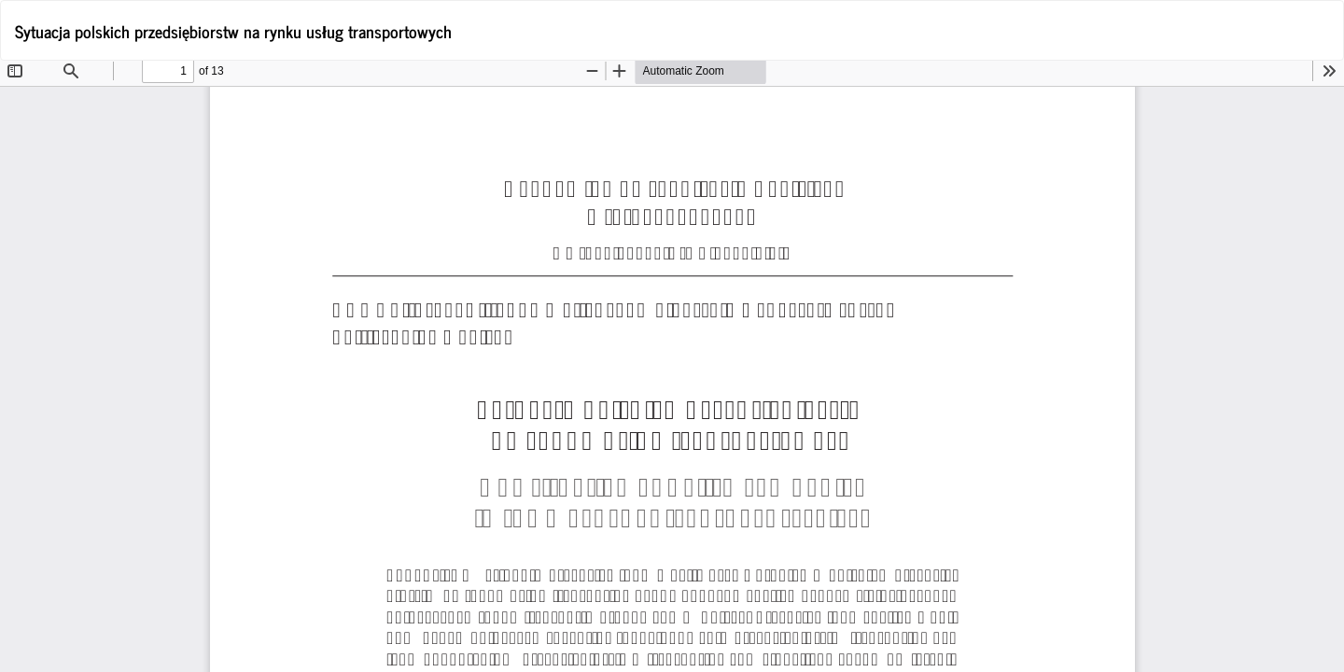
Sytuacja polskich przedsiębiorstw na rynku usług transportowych (233, 31)
